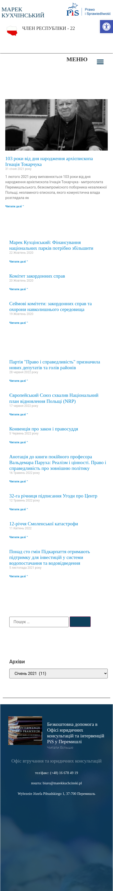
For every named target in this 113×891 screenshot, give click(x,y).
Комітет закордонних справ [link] (37, 276)
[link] (106, 26)
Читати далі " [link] (14, 206)
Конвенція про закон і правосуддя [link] (43, 428)
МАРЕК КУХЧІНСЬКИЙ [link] (23, 12)
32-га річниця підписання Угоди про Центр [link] (53, 495)
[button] (100, 62)
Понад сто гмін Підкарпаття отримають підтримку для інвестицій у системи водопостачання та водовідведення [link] (49, 557)
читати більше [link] (60, 747)
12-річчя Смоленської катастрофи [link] (43, 523)
